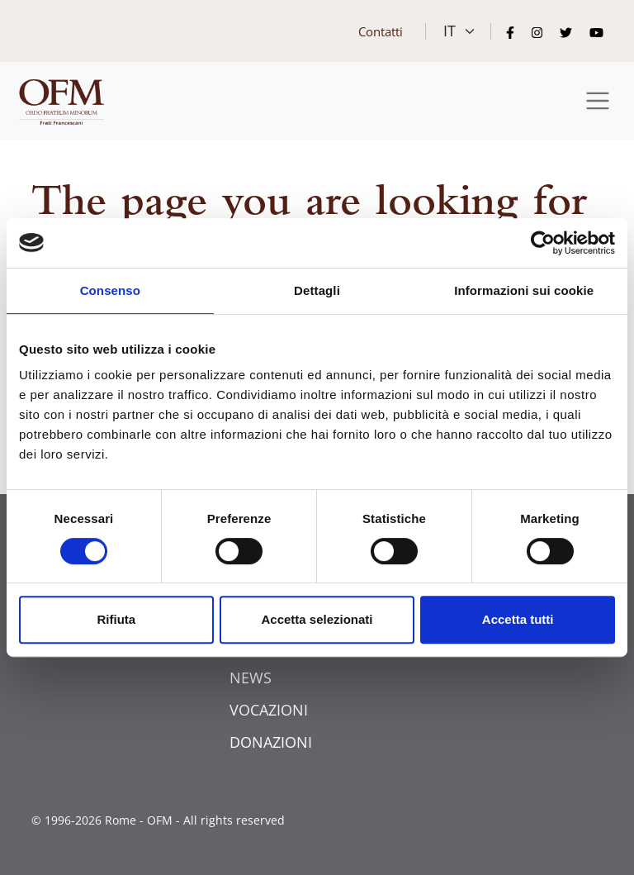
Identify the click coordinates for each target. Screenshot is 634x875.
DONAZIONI (270, 742)
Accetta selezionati (316, 619)
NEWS (250, 677)
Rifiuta (116, 619)
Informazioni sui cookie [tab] (524, 290)
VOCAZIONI (268, 710)
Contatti (380, 31)
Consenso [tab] (110, 290)
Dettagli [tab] (317, 290)
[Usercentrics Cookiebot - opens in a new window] (543, 243)
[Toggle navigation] (598, 101)
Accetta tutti (518, 619)
